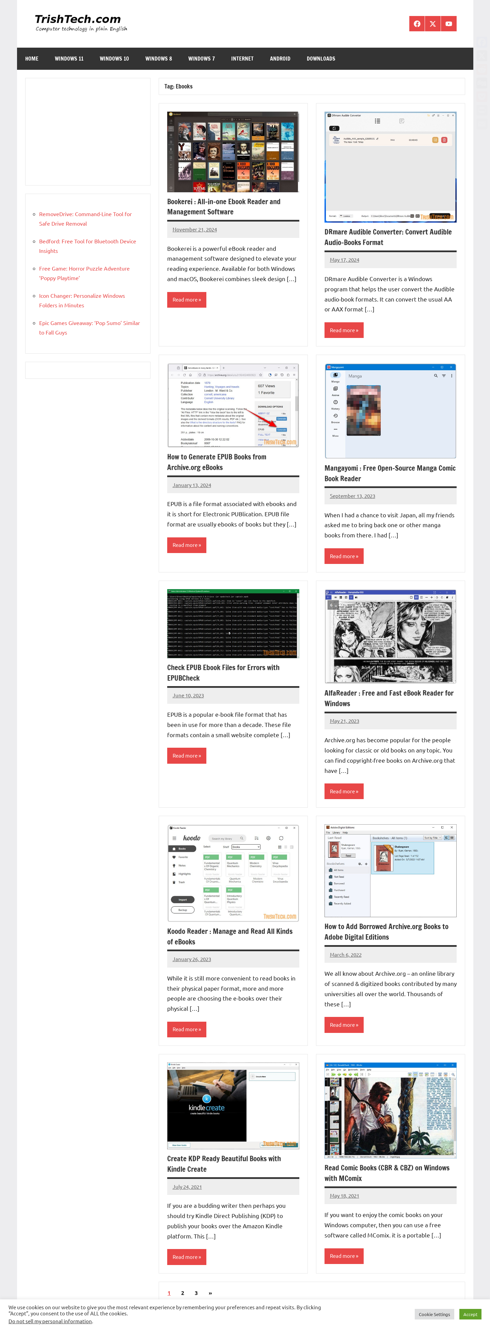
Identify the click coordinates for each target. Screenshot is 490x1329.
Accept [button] (470, 1314)
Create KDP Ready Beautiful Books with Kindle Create (226, 1165)
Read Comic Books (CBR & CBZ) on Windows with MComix (390, 1174)
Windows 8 (158, 58)
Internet (242, 58)
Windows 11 (69, 58)
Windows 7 (201, 58)
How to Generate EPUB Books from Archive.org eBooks (219, 462)
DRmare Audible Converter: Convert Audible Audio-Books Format (379, 236)
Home (31, 58)
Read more (186, 299)
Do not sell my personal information (50, 1321)
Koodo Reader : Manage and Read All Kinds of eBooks (232, 937)
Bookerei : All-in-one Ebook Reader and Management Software (227, 206)
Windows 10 (114, 58)
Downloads (321, 58)
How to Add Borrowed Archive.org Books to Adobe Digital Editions (391, 932)
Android (280, 58)
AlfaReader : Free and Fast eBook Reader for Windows (386, 698)
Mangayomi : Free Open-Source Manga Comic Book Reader (384, 473)
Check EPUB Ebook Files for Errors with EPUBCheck (227, 673)
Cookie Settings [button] (434, 1314)
